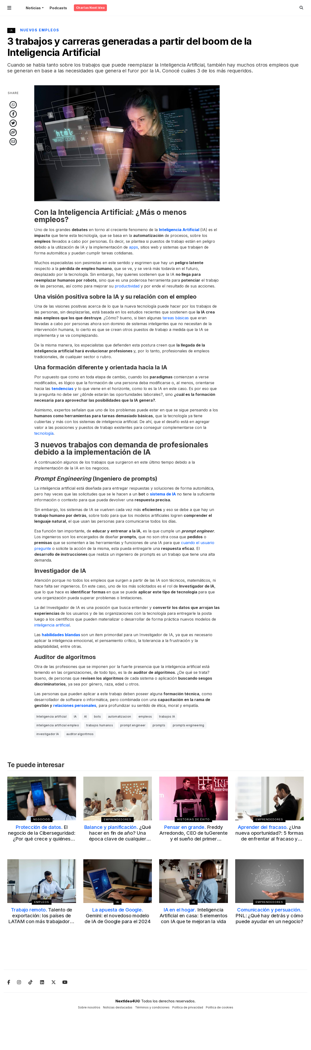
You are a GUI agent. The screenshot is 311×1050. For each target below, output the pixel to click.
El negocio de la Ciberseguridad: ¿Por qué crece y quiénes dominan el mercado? (41, 836)
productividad (127, 286)
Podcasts (58, 8)
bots (97, 716)
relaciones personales (74, 705)
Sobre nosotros (89, 1007)
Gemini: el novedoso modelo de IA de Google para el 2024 (117, 915)
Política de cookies (219, 1007)
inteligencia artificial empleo (57, 725)
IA (11, 30)
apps (133, 247)
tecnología (43, 433)
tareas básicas (176, 317)
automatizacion (119, 716)
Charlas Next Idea (90, 7)
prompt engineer (133, 725)
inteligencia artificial (52, 625)
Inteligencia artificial (51, 716)
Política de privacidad (187, 1007)
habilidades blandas (61, 634)
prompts (159, 725)
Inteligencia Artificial (179, 229)
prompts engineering (188, 725)
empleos (145, 716)
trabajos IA (167, 716)
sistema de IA (163, 494)
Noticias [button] (33, 8)
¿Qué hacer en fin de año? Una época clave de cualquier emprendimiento (117, 836)
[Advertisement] (269, 158)
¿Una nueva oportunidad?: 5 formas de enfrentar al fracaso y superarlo (269, 836)
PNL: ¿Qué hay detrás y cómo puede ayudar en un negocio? (269, 915)
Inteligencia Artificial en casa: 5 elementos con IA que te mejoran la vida (193, 915)
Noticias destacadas (117, 1007)
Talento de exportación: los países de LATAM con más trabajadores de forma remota (41, 918)
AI (85, 716)
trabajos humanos (99, 725)
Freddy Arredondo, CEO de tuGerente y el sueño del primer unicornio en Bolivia (193, 836)
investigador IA (47, 734)
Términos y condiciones (152, 1007)
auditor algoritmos (80, 734)
